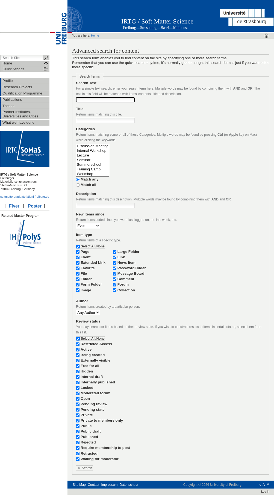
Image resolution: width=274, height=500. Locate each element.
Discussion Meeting (92, 146)
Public (86, 426)
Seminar (92, 160)
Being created (93, 355)
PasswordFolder (131, 268)
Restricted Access (96, 344)
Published (89, 437)
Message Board (131, 273)
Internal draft (92, 377)
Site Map (79, 485)
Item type (84, 235)
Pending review (94, 404)
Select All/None (93, 246)
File (84, 273)
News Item (126, 263)
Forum (123, 284)
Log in (265, 491)
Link (121, 257)
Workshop (92, 174)
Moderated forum (95, 393)
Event (85, 257)
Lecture (92, 155)
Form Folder (91, 284)
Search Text (86, 83)
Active (86, 349)
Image (86, 290)
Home (95, 35)
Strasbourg (148, 28)
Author (82, 301)
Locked (87, 388)
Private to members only (102, 420)
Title (79, 109)
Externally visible (95, 360)
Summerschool (92, 164)
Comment (125, 279)
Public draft (91, 431)
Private (87, 415)
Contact (93, 485)
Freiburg (129, 28)
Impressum (109, 485)
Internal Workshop (92, 151)
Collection (126, 290)
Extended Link (93, 263)
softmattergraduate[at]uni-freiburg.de (24, 196)
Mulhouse (180, 28)
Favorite (88, 268)
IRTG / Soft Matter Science (157, 21)
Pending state (93, 409)
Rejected (88, 442)
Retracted (89, 453)
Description (86, 194)
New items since (90, 214)
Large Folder (128, 252)
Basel (165, 28)
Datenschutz (129, 485)
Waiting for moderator (100, 459)
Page (85, 252)
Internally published (98, 382)
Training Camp (92, 169)
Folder (86, 279)
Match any (89, 179)
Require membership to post (105, 448)
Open (85, 399)
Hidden (87, 371)
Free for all (90, 366)
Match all (88, 185)
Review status (88, 321)
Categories (85, 129)
